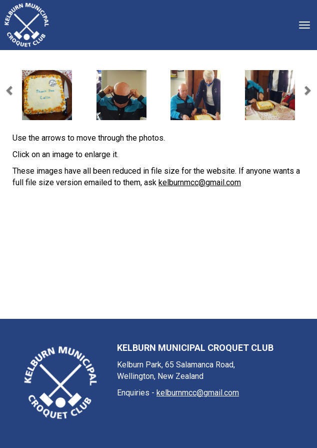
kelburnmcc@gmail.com (199, 182)
